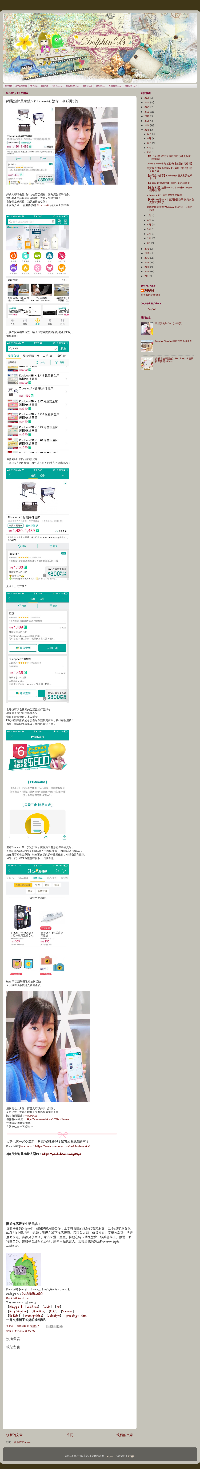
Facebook (26, 1146)
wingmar (110, 1456)
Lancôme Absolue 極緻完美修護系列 (173, 341)
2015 (147, 262)
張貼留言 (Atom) (22, 1442)
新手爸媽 (30, 1331)
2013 (147, 271)
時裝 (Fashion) (57, 86)
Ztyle (47, 1307)
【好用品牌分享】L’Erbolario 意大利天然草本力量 (169, 177)
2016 (147, 258)
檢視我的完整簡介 (150, 295)
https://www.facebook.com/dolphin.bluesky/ (62, 1146)
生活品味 (19, 1331)
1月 (149, 243)
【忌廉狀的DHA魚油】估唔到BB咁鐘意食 (168, 183)
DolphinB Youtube (17, 1298)
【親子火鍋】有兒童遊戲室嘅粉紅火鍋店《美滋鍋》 (169, 158)
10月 (149, 143)
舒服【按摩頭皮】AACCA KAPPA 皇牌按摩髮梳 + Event (174, 360)
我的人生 (44, 86)
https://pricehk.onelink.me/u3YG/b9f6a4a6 (47, 1119)
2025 (147, 102)
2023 (147, 111)
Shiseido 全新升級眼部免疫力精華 (164, 195)
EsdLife (13, 1315)
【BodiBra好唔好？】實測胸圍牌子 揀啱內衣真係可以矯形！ (170, 201)
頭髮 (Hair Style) (131, 86)
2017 (147, 253)
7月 (149, 215)
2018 (147, 248)
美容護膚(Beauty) (115, 86)
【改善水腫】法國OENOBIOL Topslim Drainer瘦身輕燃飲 (169, 189)
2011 (147, 276)
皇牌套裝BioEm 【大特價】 (169, 323)
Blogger (131, 1456)
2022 (147, 116)
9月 (149, 147)
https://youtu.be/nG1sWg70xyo (61, 1154)
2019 (147, 130)
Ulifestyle (54, 1315)
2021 (147, 120)
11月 (149, 138)
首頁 (69, 1435)
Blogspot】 (16, 1307)
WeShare (32, 1307)
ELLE (53, 1311)
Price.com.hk (43, 205)
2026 (147, 98)
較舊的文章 (125, 1435)
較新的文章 (14, 1435)
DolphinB (152, 309)
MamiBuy (38, 1311)
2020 (147, 125)
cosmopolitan (33, 1315)
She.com (67, 1311)
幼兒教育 (8, 86)
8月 (149, 152)
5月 (149, 224)
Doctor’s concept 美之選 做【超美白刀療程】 (170, 163)
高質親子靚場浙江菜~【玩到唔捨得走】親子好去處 (169, 170)
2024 (147, 107)
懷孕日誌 (33, 86)
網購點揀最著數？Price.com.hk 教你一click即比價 (169, 208)
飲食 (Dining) (87, 86)
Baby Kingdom (18, 1311)
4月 (149, 229)
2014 (147, 267)
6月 (149, 220)
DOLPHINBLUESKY (32, 1294)
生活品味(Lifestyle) (72, 86)
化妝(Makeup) (100, 86)
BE (58, 1307)
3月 (149, 234)
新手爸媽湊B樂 (21, 86)
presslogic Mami (76, 1315)
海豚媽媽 (149, 290)
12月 (149, 134)
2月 (149, 238)
